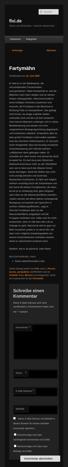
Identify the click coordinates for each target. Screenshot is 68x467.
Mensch (29, 275)
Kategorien (31, 39)
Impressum (15, 39)
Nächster (53, 50)
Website (20, 408)
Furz (21, 275)
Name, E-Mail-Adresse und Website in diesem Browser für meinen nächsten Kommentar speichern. (34, 423)
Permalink (38, 278)
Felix (36, 268)
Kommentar (23, 327)
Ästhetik (13, 275)
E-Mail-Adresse (25, 391)
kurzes (12, 272)
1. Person (50, 268)
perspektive (23, 272)
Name (21, 373)
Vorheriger (16, 50)
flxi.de (15, 20)
